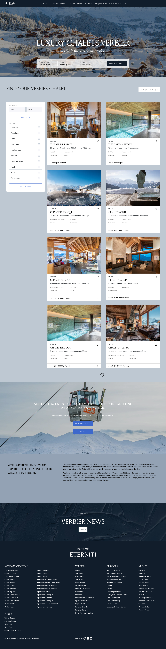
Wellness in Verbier (114, 580)
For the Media (144, 583)
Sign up (83, 530)
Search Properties (116, 63)
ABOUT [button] (80, 3)
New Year (8, 627)
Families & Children (114, 583)
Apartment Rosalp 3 (45, 601)
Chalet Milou (42, 576)
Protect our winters (146, 589)
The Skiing (79, 580)
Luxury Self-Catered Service (117, 595)
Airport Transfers (113, 570)
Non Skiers (79, 576)
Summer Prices (10, 621)
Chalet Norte (117, 212)
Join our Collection (145, 592)
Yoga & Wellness (81, 604)
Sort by (153, 89)
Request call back (83, 424)
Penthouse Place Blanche (47, 586)
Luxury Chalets (45, 64)
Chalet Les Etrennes (12, 595)
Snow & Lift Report (82, 589)
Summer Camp (81, 610)
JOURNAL (89, 3)
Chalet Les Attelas (12, 601)
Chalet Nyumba (118, 347)
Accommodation (16, 566)
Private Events (112, 604)
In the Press (143, 580)
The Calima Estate (120, 144)
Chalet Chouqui (61, 212)
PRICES (8, 614)
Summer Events (81, 607)
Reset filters (25, 186)
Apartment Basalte (44, 598)
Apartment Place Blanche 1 (47, 604)
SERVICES (112, 566)
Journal (141, 595)
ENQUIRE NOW (101, 3)
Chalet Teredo (60, 280)
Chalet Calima (117, 280)
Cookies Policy (144, 607)
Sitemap (142, 604)
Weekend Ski (80, 583)
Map (145, 89)
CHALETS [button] (45, 3)
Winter (77, 570)
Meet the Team (145, 576)
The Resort (79, 573)
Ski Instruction (80, 586)
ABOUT (143, 566)
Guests (62, 62)
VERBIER (80, 566)
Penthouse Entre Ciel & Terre (48, 583)
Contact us (83, 431)
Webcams (79, 592)
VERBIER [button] (55, 3)
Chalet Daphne (43, 570)
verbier (111, 344)
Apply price (25, 117)
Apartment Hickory (44, 607)
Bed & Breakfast (113, 598)
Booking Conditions (146, 598)
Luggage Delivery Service (117, 607)
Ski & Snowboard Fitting (116, 576)
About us (142, 573)
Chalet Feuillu (42, 573)
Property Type (44, 62)
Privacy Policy (144, 610)
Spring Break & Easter (13, 630)
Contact (142, 570)
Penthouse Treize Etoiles (47, 580)
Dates (82, 62)
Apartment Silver (43, 592)
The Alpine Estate (61, 144)
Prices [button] (72, 3)
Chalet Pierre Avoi (11, 598)
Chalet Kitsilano (10, 604)
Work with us (143, 586)
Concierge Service (114, 592)
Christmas (8, 624)
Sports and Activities (83, 601)
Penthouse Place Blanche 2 (47, 589)
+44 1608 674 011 (115, 3)
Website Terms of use (147, 601)
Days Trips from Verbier (84, 613)
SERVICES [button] (63, 3)
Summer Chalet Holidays (84, 598)
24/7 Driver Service (114, 573)
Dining (109, 586)
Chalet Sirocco (60, 347)
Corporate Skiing (113, 601)
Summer (78, 595)
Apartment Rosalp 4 (45, 595)
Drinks (109, 589)
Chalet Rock (9, 607)
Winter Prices (10, 618)
